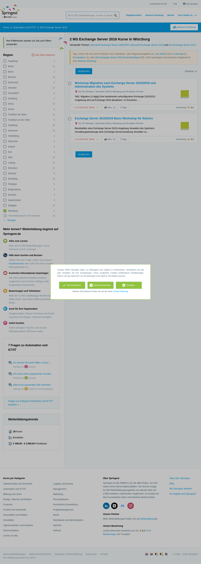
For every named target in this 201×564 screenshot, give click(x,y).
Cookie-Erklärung (120, 291)
